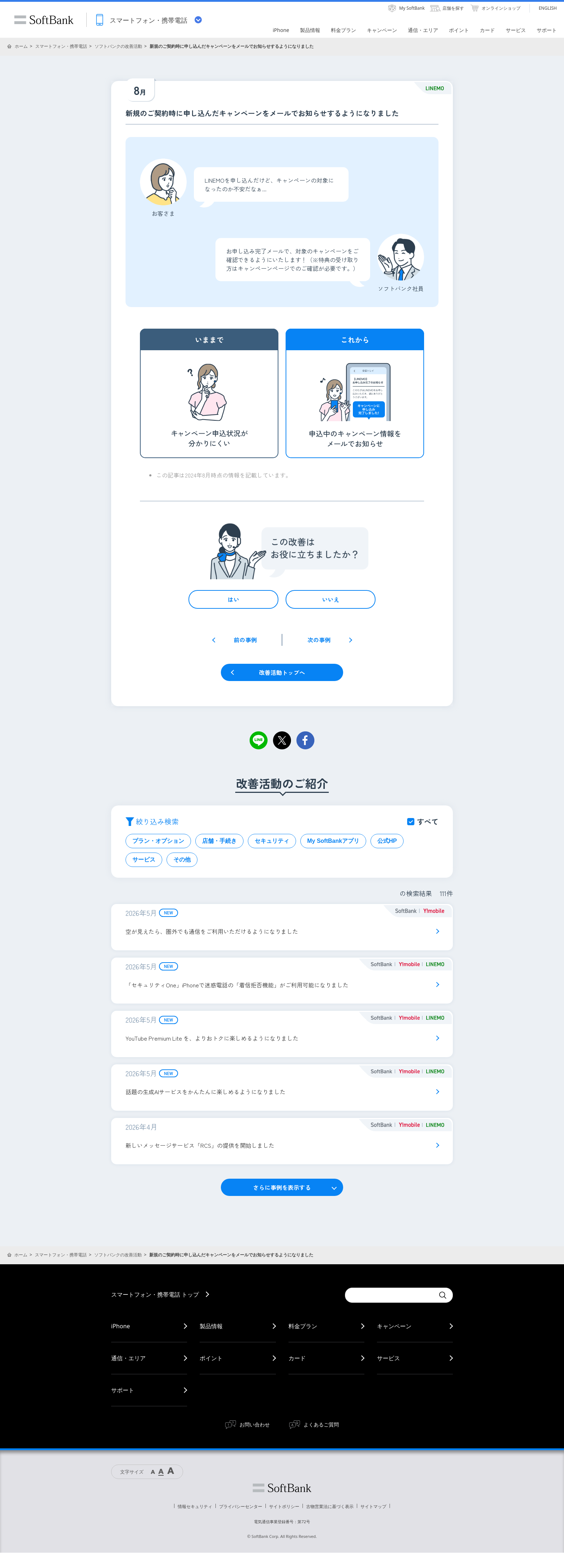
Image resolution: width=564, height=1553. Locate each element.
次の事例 (319, 639)
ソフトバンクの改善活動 (118, 46)
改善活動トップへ (282, 672)
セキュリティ (272, 841)
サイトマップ (373, 1507)
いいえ (330, 599)
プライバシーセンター (240, 1507)
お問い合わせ (255, 1424)
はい (233, 599)
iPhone (120, 1326)
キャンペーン (394, 1326)
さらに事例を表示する (282, 1187)
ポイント (211, 1358)
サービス (143, 860)
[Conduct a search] (390, 1295)
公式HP (387, 841)
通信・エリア (128, 1358)
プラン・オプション (158, 841)
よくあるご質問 (321, 1424)
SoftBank (44, 19)
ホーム (21, 46)
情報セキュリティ (195, 1507)
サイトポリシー (284, 1507)
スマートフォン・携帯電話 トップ (155, 1295)
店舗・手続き (219, 841)
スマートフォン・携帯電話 (61, 46)
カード (297, 1358)
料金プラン (302, 1326)
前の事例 (245, 639)
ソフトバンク (282, 1488)
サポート (122, 1390)
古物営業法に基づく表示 (330, 1507)
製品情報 (211, 1326)
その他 (182, 860)
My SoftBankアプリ (333, 841)
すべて (427, 821)
